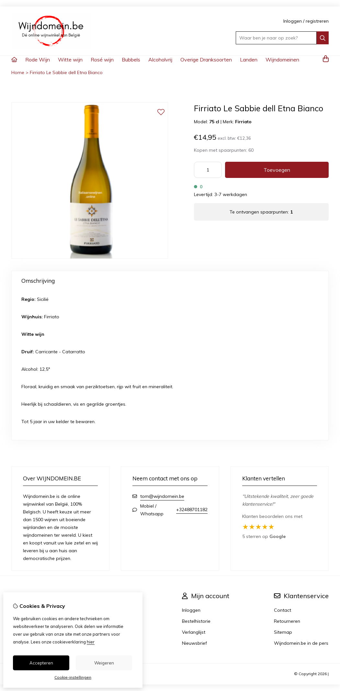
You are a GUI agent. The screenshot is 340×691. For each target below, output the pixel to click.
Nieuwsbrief (194, 643)
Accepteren (41, 662)
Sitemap (283, 632)
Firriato (243, 122)
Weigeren (104, 662)
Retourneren (287, 621)
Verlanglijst (193, 632)
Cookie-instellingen (72, 677)
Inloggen (292, 21)
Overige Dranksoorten (206, 59)
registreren (317, 21)
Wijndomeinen (282, 59)
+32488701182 (192, 509)
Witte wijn (70, 59)
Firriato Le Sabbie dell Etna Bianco (66, 72)
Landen (248, 59)
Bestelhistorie (196, 621)
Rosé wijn (102, 59)
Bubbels (131, 59)
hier (91, 641)
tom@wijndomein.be (162, 496)
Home (17, 72)
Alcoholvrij (160, 59)
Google (277, 536)
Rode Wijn (37, 59)
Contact (282, 610)
